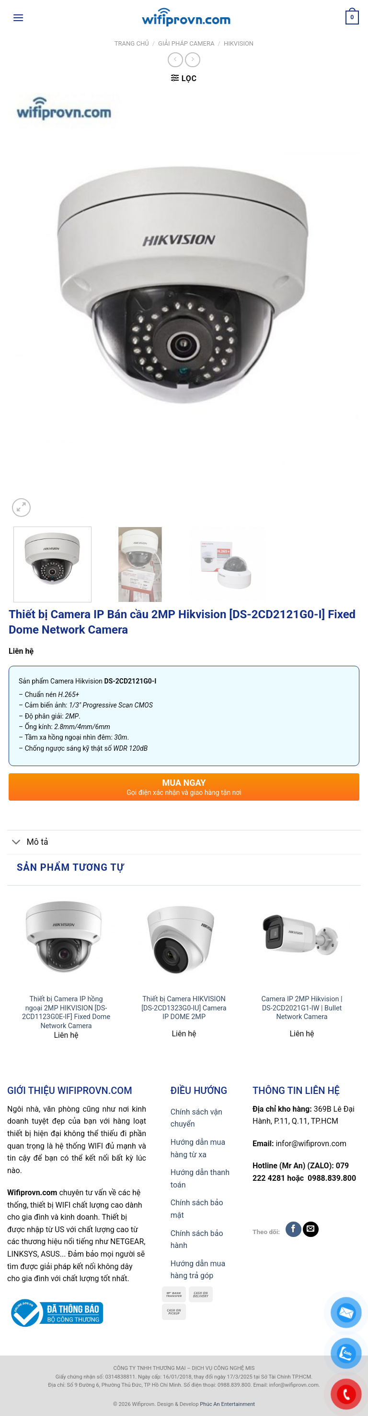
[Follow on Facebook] (293, 1229)
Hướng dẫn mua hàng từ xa (198, 1148)
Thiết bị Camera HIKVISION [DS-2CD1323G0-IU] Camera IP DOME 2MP (183, 1008)
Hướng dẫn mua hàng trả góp (198, 1270)
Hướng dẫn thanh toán (200, 1178)
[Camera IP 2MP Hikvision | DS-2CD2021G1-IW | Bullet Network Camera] (302, 939)
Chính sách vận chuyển (196, 1118)
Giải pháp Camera (186, 43)
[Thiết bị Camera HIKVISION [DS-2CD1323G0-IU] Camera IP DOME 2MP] (184, 939)
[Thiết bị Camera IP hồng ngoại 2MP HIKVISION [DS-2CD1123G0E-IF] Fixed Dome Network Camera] (66, 939)
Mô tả (27, 843)
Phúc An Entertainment (227, 1404)
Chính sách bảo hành (197, 1239)
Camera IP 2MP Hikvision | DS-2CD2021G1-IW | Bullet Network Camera (302, 1008)
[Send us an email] (311, 1229)
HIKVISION (238, 43)
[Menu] (18, 17)
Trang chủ (132, 43)
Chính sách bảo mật (197, 1209)
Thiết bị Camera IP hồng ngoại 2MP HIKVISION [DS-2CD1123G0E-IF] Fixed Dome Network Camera (66, 1012)
